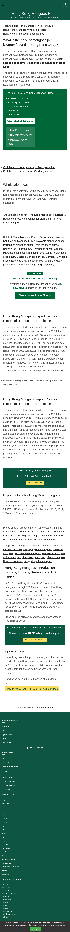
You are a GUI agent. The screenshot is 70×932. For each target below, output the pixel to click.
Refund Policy (6, 743)
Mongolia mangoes (41, 561)
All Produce (5, 844)
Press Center (6, 762)
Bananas (8, 535)
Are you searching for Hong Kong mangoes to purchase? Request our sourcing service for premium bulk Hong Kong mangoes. (34, 218)
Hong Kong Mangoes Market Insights (23, 33)
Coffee (4, 807)
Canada (4, 818)
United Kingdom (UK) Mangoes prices (32, 264)
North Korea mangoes (15, 561)
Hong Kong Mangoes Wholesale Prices (25, 29)
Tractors (4, 870)
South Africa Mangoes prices (19, 241)
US (3, 815)
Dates (17, 535)
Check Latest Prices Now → (35, 295)
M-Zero (4, 855)
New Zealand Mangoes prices (27, 256)
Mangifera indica (44, 707)
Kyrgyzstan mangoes (40, 549)
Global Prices (6, 804)
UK (3, 826)
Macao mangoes (56, 557)
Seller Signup (6, 848)
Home (15, 17)
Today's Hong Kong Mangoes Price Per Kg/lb (28, 25)
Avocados (47, 535)
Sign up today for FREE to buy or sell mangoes (32, 689)
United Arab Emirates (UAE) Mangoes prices (28, 248)
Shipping (4, 739)
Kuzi (3, 830)
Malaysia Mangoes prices (50, 241)
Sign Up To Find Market (35, 640)
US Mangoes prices (33, 252)
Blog (3, 837)
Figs (24, 535)
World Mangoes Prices (26, 17)
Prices (39, 17)
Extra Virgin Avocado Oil (9, 914)
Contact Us (5, 727)
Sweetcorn (59, 531)
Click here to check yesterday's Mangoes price (29, 167)
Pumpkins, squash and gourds (35, 531)
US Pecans (5, 884)
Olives (13, 531)
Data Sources (6, 852)
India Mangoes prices (47, 244)
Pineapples (34, 535)
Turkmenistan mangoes (28, 553)
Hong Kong (46, 17)
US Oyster (5, 908)
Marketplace (5, 874)
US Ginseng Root (7, 911)
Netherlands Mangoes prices (27, 260)
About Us (5, 758)
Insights (4, 841)
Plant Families (6, 863)
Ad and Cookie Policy (8, 781)
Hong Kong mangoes (33, 557)
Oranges (59, 535)
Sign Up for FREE (35, 482)
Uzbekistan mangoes (53, 553)
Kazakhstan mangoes (15, 549)
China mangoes (12, 557)
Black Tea (5, 917)
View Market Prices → (20, 121)
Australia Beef (6, 899)
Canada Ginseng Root (9, 893)
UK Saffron (5, 890)
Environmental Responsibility (11, 766)
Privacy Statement (7, 777)
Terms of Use (6, 789)
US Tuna (4, 905)
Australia (4, 822)
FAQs (3, 731)
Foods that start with (8, 859)
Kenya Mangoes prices (52, 237)
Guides (4, 833)
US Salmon (5, 902)
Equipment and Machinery (10, 867)
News (3, 811)
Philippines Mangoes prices (18, 244)
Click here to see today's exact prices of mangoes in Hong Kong (34, 63)
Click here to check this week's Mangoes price (28, 171)
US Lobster (5, 896)
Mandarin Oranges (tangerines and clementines (29, 539)
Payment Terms (7, 735)
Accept (36, 929)
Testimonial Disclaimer (9, 785)
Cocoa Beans (6, 887)
